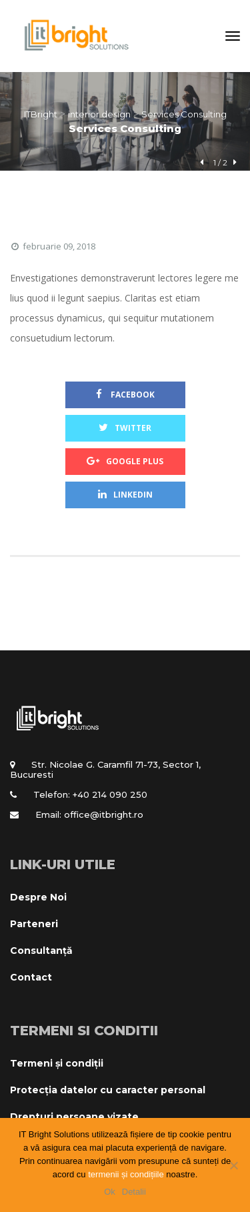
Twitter (125, 428)
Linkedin (125, 494)
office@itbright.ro (103, 814)
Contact (31, 977)
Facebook (125, 394)
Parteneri (34, 924)
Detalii (134, 1192)
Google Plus (125, 461)
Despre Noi (38, 897)
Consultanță (41, 951)
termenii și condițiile (125, 1174)
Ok (109, 1192)
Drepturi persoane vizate (74, 1117)
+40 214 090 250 (110, 794)
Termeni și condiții (56, 1063)
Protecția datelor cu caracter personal (107, 1090)
